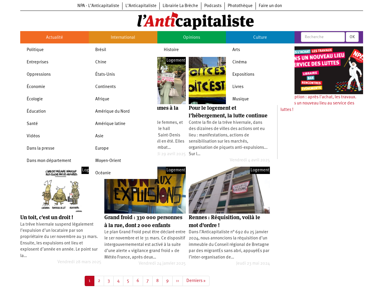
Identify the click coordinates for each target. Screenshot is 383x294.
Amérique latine (110, 124)
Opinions (191, 38)
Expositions (243, 74)
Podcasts (213, 6)
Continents (105, 87)
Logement (175, 60)
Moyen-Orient (108, 161)
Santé (32, 124)
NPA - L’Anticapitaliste (98, 6)
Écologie (35, 99)
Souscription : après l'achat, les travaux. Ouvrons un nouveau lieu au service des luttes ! (318, 103)
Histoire (171, 50)
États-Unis (105, 74)
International (123, 38)
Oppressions (39, 74)
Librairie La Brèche (180, 6)
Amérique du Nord (112, 111)
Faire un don (270, 6)
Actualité (54, 38)
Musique (240, 99)
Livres (238, 87)
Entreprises (37, 62)
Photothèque (240, 6)
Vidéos (33, 136)
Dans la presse (41, 148)
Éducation (36, 111)
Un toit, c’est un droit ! (46, 217)
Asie (99, 136)
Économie (36, 87)
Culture (260, 38)
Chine (100, 62)
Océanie (103, 173)
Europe (102, 148)
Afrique (102, 99)
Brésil (100, 50)
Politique (35, 50)
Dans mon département (49, 161)
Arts (236, 50)
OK (352, 37)
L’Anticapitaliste (140, 6)
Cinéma (239, 62)
